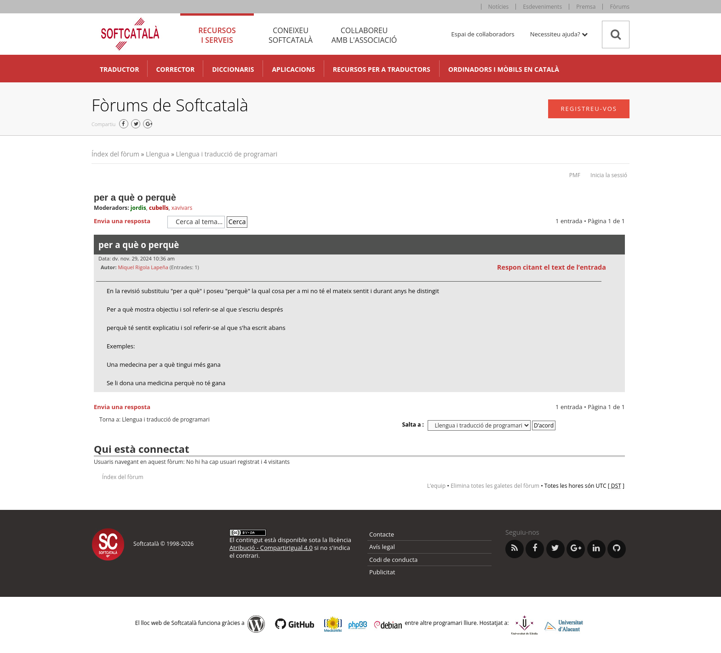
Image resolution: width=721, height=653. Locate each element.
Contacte (381, 534)
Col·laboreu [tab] (364, 35)
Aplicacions (293, 69)
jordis (138, 208)
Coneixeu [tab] (290, 35)
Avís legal (382, 547)
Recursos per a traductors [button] (381, 69)
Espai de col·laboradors (482, 34)
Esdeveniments (542, 7)
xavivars (182, 208)
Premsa (585, 7)
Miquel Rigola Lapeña (143, 267)
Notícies (498, 7)
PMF (574, 175)
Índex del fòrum (115, 154)
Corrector (175, 69)
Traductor (119, 69)
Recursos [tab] (217, 35)
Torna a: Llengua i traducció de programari (154, 419)
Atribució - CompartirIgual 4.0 (271, 547)
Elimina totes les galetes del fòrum (495, 486)
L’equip (436, 486)
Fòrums (619, 7)
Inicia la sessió (608, 175)
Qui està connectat (141, 449)
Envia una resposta (128, 221)
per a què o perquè (135, 197)
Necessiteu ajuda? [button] (559, 34)
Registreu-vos (589, 108)
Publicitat (382, 572)
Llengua (157, 154)
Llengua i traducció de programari (227, 154)
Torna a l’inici (617, 397)
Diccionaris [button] (233, 69)
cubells (158, 208)
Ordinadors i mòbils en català (503, 69)
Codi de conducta (393, 559)
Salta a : (413, 424)
